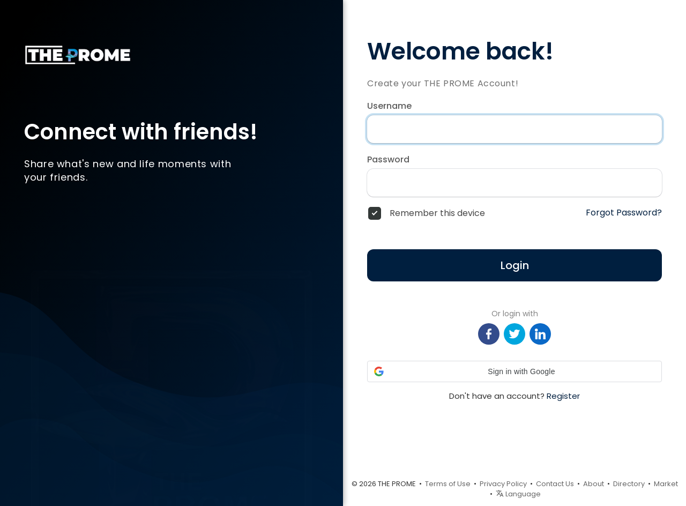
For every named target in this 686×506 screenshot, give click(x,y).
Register (563, 395)
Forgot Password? (624, 213)
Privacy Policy (503, 484)
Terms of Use (448, 484)
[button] (514, 371)
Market (666, 484)
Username (389, 106)
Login (515, 265)
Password (388, 160)
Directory (629, 484)
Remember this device (437, 213)
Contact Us (555, 484)
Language (518, 494)
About (593, 484)
